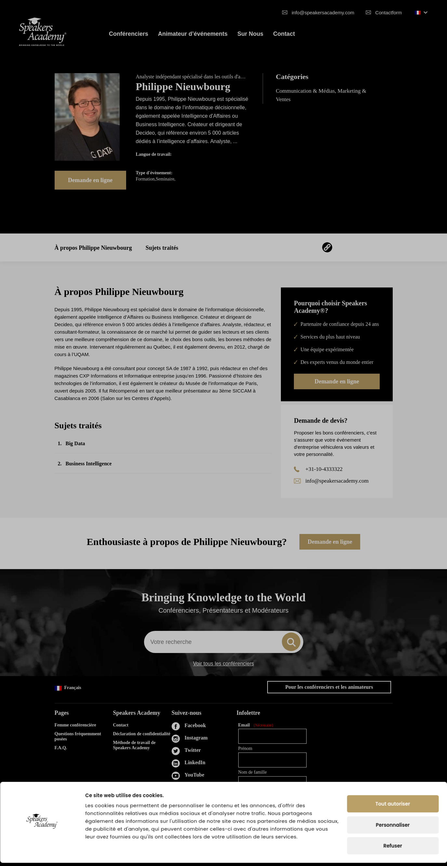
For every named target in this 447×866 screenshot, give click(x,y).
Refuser (392, 849)
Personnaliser (393, 828)
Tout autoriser (392, 807)
